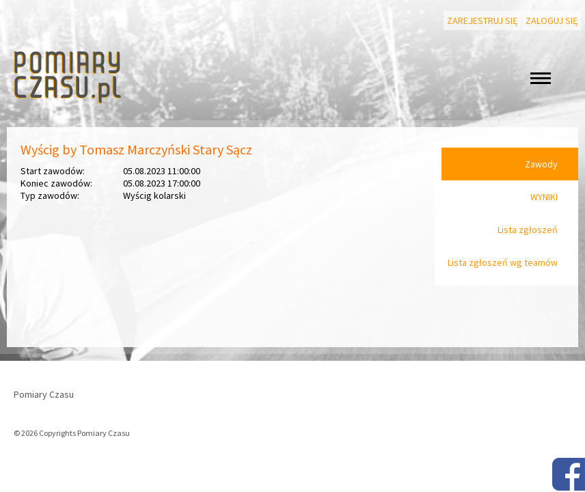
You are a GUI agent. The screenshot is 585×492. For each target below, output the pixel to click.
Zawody (541, 164)
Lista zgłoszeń (528, 229)
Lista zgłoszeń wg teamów (503, 262)
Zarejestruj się (482, 20)
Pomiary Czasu (44, 394)
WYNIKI (544, 197)
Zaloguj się (551, 20)
